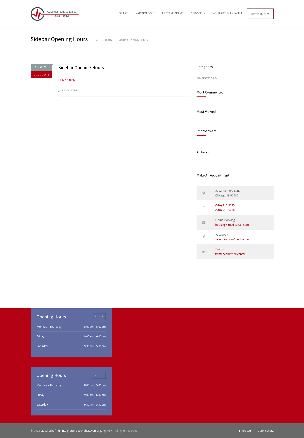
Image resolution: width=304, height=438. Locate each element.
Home (95, 40)
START (123, 13)
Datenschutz (265, 430)
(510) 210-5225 (225, 205)
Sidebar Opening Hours (81, 67)
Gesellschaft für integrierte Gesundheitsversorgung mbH (77, 430)
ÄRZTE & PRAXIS (173, 13)
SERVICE (196, 13)
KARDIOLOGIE (145, 13)
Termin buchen (260, 14)
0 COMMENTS (41, 75)
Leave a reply (66, 80)
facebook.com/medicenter (232, 239)
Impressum (246, 430)
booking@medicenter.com (232, 225)
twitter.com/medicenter (230, 254)
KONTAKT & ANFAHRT (227, 13)
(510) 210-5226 (225, 210)
